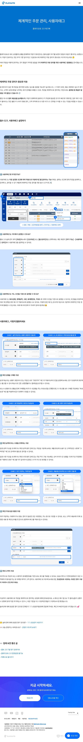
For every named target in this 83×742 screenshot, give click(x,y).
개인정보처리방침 (33, 719)
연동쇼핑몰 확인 (53, 698)
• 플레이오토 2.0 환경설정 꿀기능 (11, 653)
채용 (19, 719)
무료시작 (30, 698)
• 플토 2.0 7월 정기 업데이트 (10, 650)
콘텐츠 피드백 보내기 (29, 627)
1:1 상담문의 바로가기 (35, 623)
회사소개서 (7, 719)
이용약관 (24, 719)
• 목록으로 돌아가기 (7, 657)
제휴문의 (14, 719)
